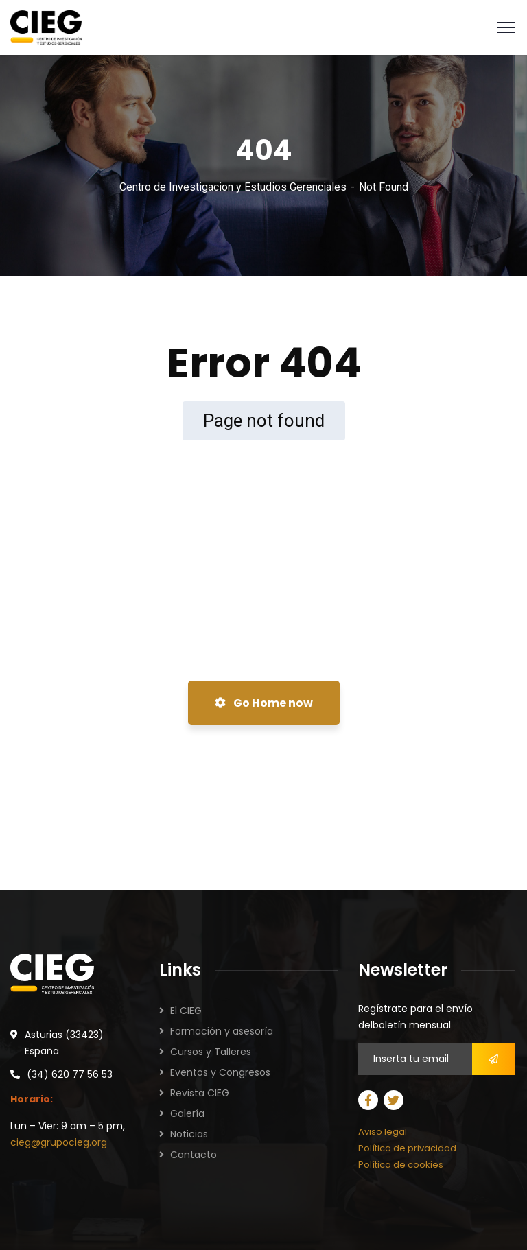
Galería (187, 1113)
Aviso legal (382, 1131)
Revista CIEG (199, 1093)
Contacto (193, 1154)
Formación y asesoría (221, 1031)
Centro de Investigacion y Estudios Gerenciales (233, 186)
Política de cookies (400, 1164)
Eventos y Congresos (220, 1072)
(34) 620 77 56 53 (70, 1074)
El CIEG (186, 1010)
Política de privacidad (407, 1148)
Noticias (189, 1134)
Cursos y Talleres (210, 1052)
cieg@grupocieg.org (58, 1142)
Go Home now (264, 703)
